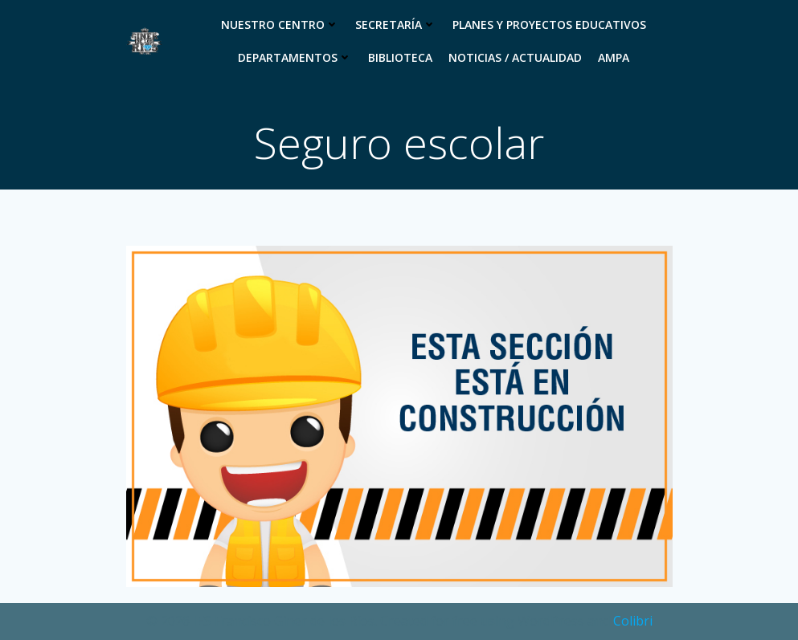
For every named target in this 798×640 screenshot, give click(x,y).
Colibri (633, 621)
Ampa (613, 57)
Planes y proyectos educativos (549, 24)
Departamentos (295, 57)
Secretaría (395, 24)
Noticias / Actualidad (515, 57)
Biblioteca (400, 57)
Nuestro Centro (280, 24)
